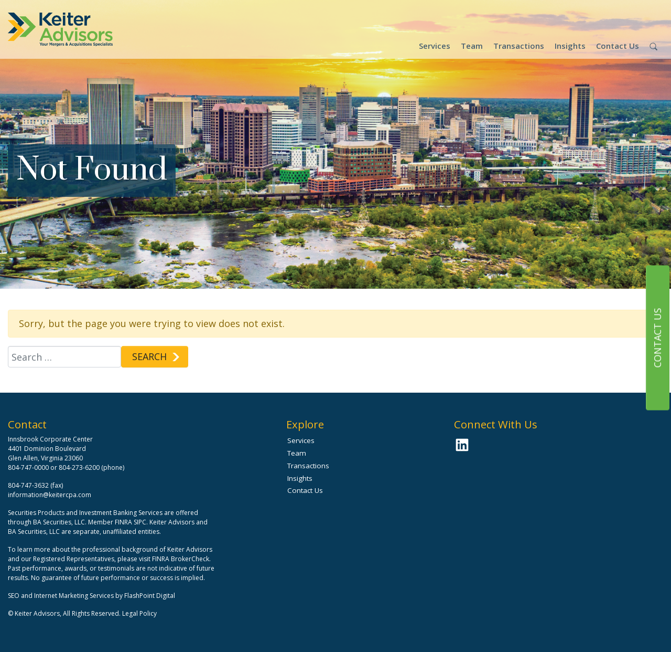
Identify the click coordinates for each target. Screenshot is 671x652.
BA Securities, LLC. (59, 522)
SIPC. (141, 522)
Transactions (518, 45)
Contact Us (617, 45)
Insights (570, 45)
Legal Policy (139, 613)
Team (472, 45)
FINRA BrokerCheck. (181, 558)
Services (434, 45)
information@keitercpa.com (49, 494)
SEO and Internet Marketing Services (61, 595)
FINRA (123, 522)
